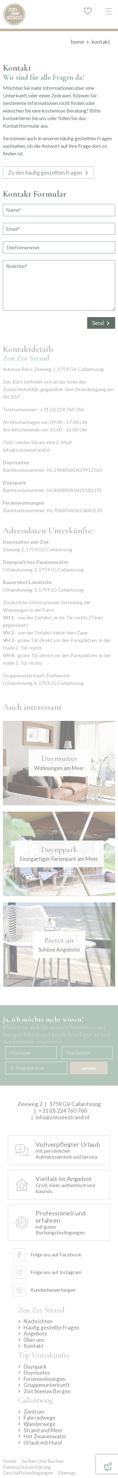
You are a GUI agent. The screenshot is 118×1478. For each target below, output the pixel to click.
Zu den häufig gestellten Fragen (45, 172)
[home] (14, 14)
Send (98, 323)
